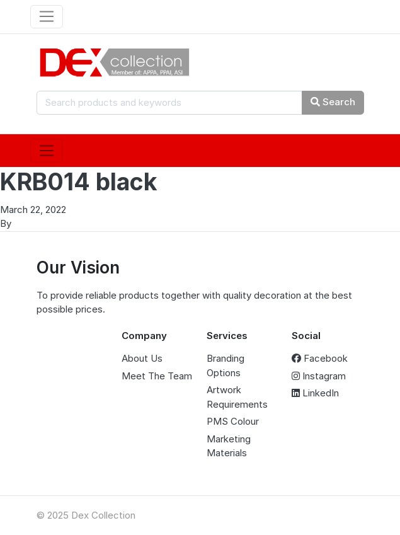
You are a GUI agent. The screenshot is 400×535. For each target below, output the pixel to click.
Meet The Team (157, 376)
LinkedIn (315, 393)
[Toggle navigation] (47, 17)
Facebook (320, 358)
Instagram (319, 376)
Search (333, 102)
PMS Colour (233, 421)
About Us (142, 358)
